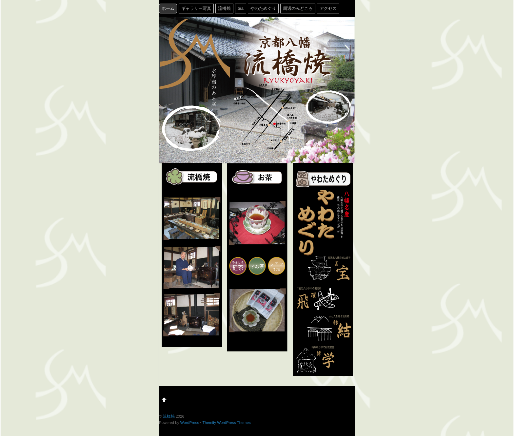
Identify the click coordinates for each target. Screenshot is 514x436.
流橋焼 (224, 8)
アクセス (328, 8)
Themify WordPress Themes (227, 422)
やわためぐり (263, 8)
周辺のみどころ (298, 8)
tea (241, 8)
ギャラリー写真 (196, 8)
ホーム (168, 8)
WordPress (189, 422)
